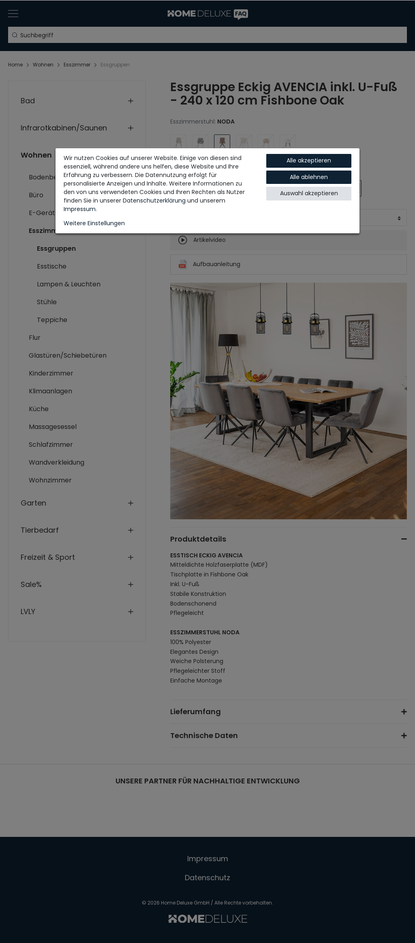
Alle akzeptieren (309, 160)
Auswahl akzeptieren (309, 193)
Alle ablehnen (309, 177)
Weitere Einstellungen (94, 223)
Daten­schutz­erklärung (154, 200)
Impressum (80, 209)
